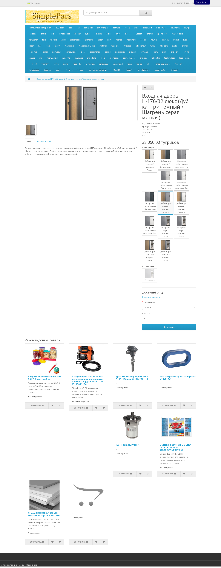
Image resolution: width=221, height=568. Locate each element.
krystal (176, 40)
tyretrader (77, 64)
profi (164, 52)
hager (100, 40)
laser (31, 46)
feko (44, 40)
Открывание (149, 302)
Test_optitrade (185, 58)
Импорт (178, 64)
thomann (45, 64)
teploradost (169, 58)
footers (54, 40)
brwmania (175, 28)
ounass (44, 52)
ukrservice (90, 64)
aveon (127, 28)
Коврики (47, 70)
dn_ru (118, 34)
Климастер (34, 70)
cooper (77, 34)
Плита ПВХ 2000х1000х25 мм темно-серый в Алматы (44, 514)
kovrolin (165, 40)
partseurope (71, 52)
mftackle (127, 46)
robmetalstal (52, 58)
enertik (150, 34)
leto (39, 46)
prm (156, 52)
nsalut (174, 46)
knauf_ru (153, 40)
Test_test (33, 64)
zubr (148, 64)
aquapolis (88, 28)
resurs (32, 58)
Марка (58, 70)
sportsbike (114, 58)
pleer (83, 52)
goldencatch (75, 40)
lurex (48, 46)
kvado (186, 40)
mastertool (69, 46)
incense (119, 40)
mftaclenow (141, 46)
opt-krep (33, 52)
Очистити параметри (151, 297)
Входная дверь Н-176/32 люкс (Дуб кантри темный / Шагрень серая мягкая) (70, 79)
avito (136, 28)
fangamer (33, 40)
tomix (56, 64)
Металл (80, 70)
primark (132, 52)
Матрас (69, 70)
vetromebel (118, 64)
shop (103, 58)
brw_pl (187, 28)
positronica (120, 52)
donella (128, 34)
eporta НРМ (162, 34)
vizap (129, 64)
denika (99, 34)
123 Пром (60, 28)
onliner (185, 46)
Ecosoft (139, 34)
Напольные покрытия (97, 70)
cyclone (88, 34)
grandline (89, 40)
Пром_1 (129, 70)
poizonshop (95, 52)
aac (70, 28)
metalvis (103, 46)
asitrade (116, 28)
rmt (40, 58)
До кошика (169, 327)
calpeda (32, 34)
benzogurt (147, 28)
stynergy (143, 58)
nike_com (164, 46)
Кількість (146, 313)
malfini (57, 46)
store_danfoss (129, 58)
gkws (63, 40)
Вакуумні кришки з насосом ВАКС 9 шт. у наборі (44, 378)
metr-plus (115, 46)
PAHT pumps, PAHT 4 (127, 444)
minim (152, 46)
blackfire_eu (161, 28)
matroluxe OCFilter (87, 46)
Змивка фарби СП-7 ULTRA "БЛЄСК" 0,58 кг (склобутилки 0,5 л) (175, 447)
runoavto (66, 58)
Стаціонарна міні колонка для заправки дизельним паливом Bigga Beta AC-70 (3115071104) (87, 380)
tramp (65, 64)
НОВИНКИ (116, 70)
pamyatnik (56, 52)
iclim (109, 40)
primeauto (145, 52)
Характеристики (44, 141)
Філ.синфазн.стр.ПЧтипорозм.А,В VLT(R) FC (180, 378)
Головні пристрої (162, 64)
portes (107, 52)
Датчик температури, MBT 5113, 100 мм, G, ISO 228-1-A (132, 378)
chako (43, 34)
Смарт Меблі (160, 70)
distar (108, 34)
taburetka (156, 58)
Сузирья (174, 70)
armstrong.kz (102, 28)
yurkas (139, 64)
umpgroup (103, 64)
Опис (29, 141)
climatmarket (64, 34)
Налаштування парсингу (40, 28)
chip (52, 34)
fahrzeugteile (177, 34)
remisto (186, 52)
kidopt (143, 40)
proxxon (174, 52)
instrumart (131, 40)
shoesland (91, 58)
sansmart (79, 58)
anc (78, 28)
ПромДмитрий (143, 70)
